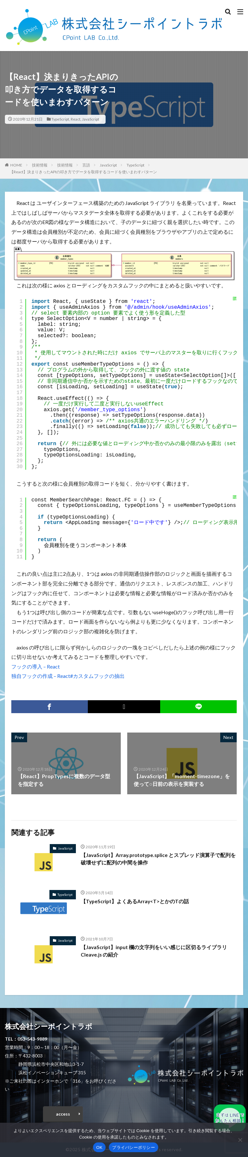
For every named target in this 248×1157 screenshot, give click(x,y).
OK (99, 1147)
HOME (16, 165)
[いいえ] (240, 1140)
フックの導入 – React (35, 666)
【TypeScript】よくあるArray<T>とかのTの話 (136, 901)
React (75, 119)
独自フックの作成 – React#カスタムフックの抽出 (68, 676)
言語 (86, 165)
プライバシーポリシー (133, 1147)
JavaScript (90, 119)
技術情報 (39, 165)
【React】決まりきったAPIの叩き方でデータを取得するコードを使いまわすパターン (83, 171)
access (63, 1114)
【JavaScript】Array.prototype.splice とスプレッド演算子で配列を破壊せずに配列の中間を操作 (158, 859)
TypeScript (60, 119)
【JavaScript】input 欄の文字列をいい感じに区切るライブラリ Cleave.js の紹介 (154, 951)
